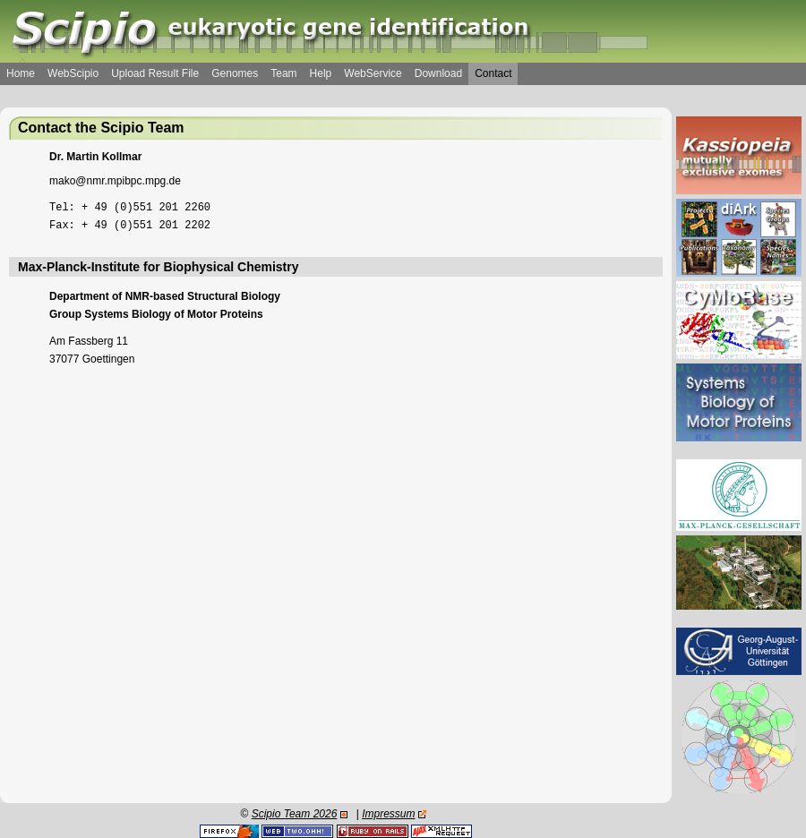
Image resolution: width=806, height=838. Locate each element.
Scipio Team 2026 (295, 814)
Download (438, 73)
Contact (493, 73)
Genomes (234, 73)
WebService (372, 73)
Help (321, 73)
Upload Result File (155, 73)
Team (283, 73)
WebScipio (73, 73)
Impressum (388, 814)
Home (20, 73)
